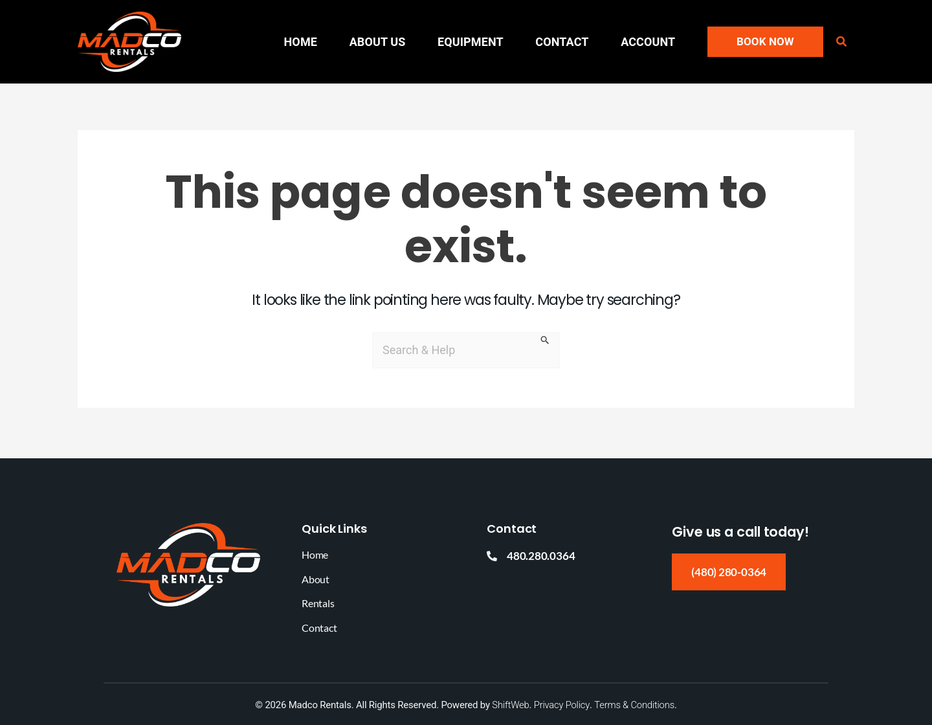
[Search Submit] (545, 341)
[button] (765, 42)
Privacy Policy (561, 705)
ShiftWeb (510, 705)
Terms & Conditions (634, 705)
